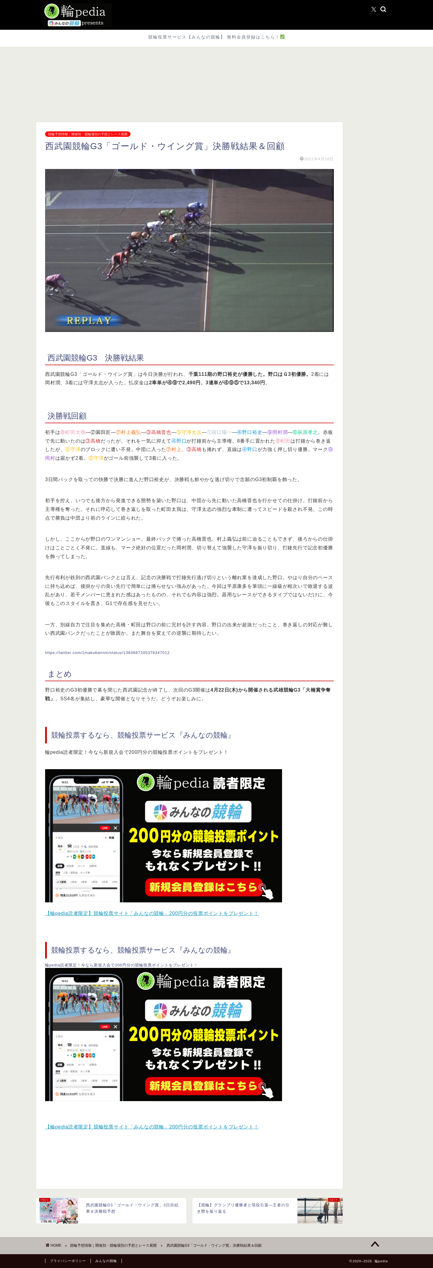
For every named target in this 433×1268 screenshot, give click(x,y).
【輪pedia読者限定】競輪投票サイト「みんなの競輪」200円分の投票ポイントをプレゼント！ (152, 913)
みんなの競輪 (106, 1261)
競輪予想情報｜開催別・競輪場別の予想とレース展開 (87, 134)
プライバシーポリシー (68, 1261)
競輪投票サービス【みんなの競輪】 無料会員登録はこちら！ (216, 37)
